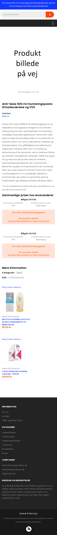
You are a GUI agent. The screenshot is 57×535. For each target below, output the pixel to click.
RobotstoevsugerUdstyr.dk (14, 465)
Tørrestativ (7, 445)
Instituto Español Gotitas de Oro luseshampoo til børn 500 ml (16, 322)
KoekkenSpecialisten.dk (13, 469)
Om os (5, 412)
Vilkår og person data (12, 420)
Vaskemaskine (9, 432)
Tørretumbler (8, 436)
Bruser (5, 453)
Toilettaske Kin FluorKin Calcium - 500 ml (14, 372)
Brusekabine (8, 449)
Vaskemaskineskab (11, 440)
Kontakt (5, 416)
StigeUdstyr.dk (8, 473)
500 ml (5, 116)
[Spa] (19, 272)
